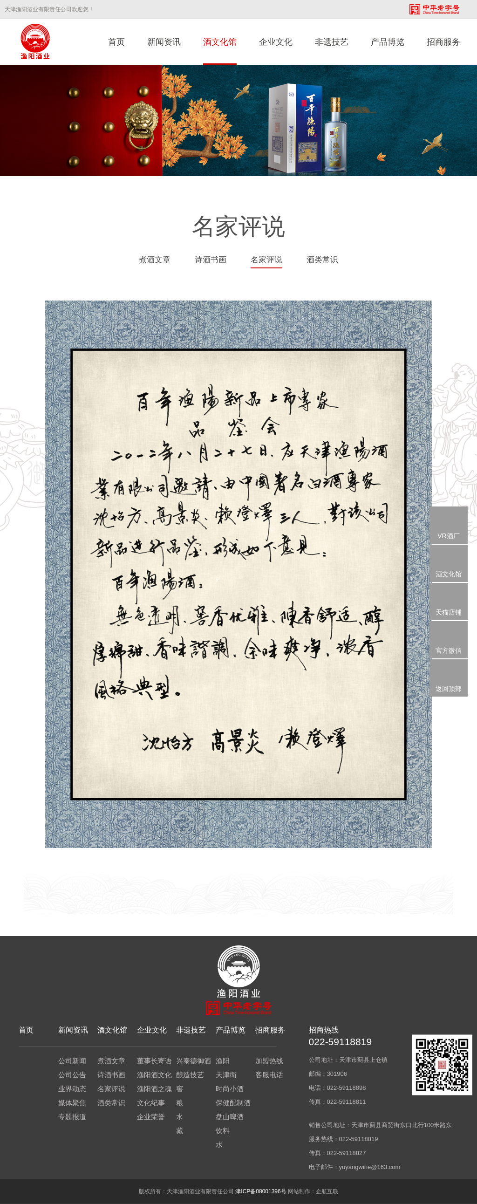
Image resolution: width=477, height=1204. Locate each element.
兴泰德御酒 (193, 1061)
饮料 (223, 1131)
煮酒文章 (154, 259)
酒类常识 (322, 259)
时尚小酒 (230, 1089)
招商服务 (443, 42)
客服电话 (269, 1075)
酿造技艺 (190, 1075)
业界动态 (72, 1089)
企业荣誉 (151, 1117)
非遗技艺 (331, 42)
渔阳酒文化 (154, 1075)
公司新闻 (72, 1061)
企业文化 (276, 42)
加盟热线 (269, 1061)
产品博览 (387, 42)
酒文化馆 (220, 42)
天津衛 (226, 1075)
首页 (116, 42)
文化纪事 (151, 1103)
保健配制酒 (233, 1103)
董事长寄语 (154, 1061)
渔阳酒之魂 (154, 1089)
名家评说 (266, 259)
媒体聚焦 (72, 1103)
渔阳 (223, 1061)
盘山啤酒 (230, 1117)
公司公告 (72, 1075)
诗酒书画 (210, 259)
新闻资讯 (164, 42)
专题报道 (72, 1117)
